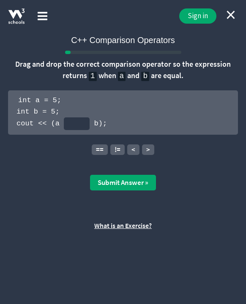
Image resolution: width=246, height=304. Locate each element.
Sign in (198, 15)
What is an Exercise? (123, 225)
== (100, 149)
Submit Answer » (123, 182)
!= (117, 149)
